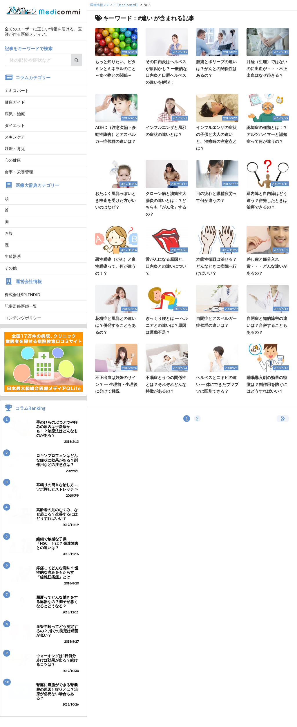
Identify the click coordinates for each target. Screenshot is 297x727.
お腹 (9, 233)
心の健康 (13, 160)
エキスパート (17, 90)
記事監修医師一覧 (21, 306)
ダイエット (15, 125)
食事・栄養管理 (19, 171)
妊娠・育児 (15, 148)
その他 (11, 267)
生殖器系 (13, 256)
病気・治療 (15, 113)
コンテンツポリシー (23, 317)
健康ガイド (15, 102)
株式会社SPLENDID (22, 294)
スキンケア (15, 136)
